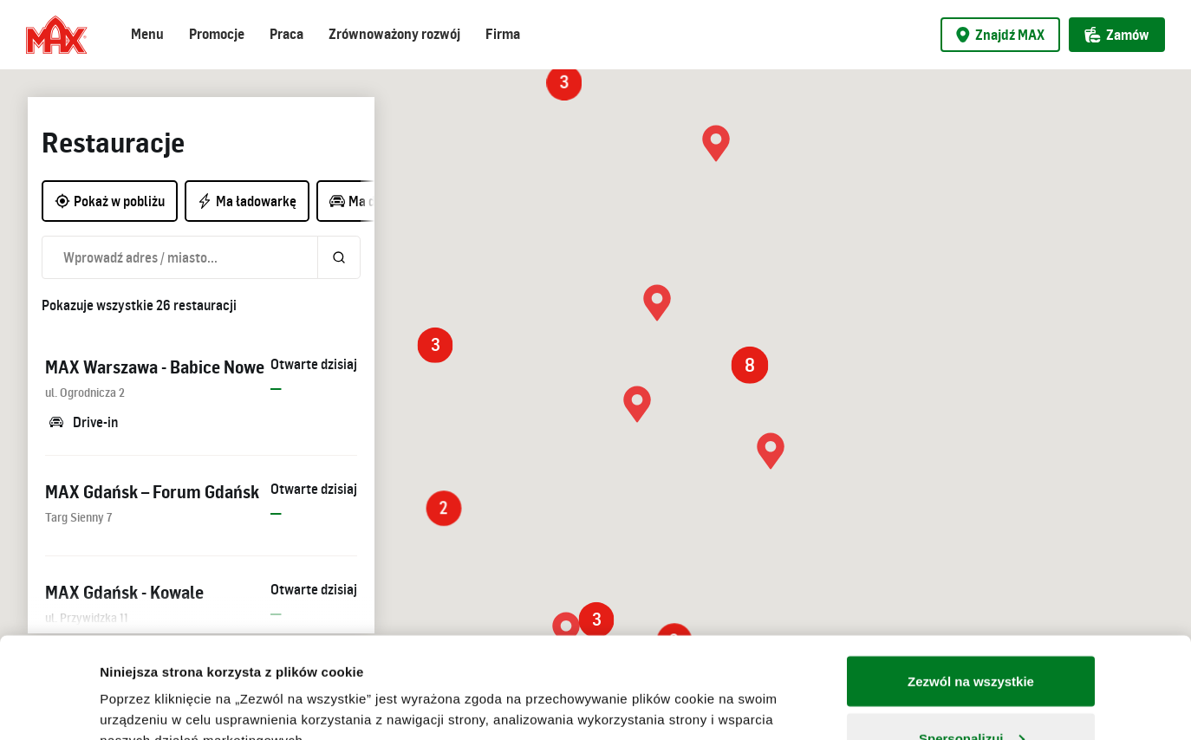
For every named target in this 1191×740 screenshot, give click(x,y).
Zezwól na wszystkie (971, 580)
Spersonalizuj (972, 637)
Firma (502, 33)
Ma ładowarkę (246, 201)
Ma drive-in (370, 201)
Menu (147, 33)
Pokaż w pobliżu (110, 201)
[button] (637, 404)
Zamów (1116, 34)
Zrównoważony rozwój (394, 33)
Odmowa (970, 693)
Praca (286, 33)
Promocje (216, 33)
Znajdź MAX (1000, 34)
